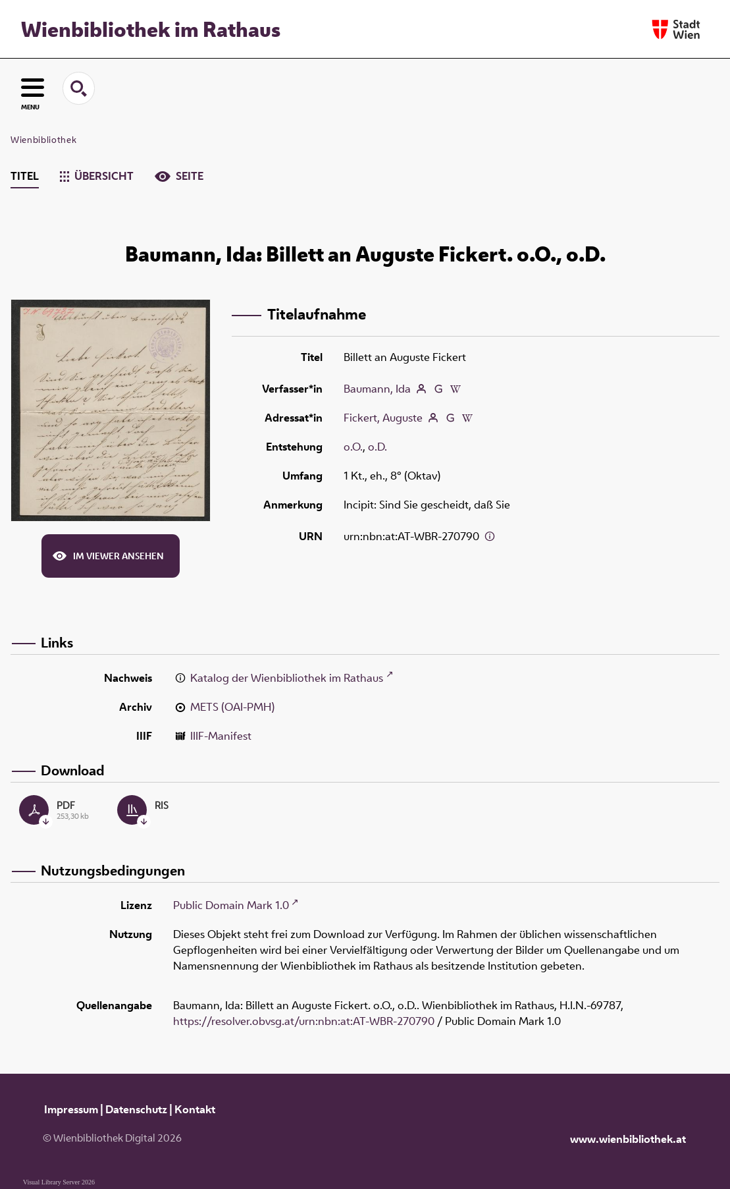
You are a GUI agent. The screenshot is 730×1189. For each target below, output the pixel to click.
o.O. (353, 446)
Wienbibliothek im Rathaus (150, 29)
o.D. (377, 446)
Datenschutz (136, 1109)
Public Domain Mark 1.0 (231, 905)
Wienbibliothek (43, 140)
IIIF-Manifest (220, 736)
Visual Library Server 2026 (59, 1182)
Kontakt (194, 1109)
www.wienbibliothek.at (628, 1139)
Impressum (71, 1109)
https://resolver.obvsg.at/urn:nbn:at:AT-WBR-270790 (303, 1021)
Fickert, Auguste (383, 417)
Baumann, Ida (377, 388)
